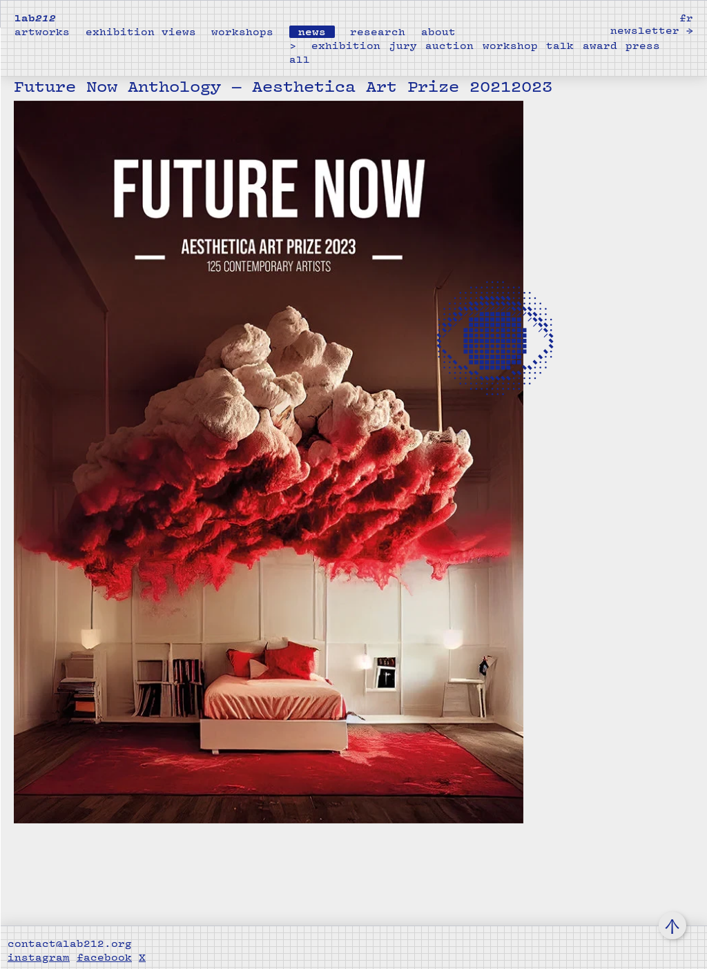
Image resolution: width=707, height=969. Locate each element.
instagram (39, 957)
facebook (104, 957)
